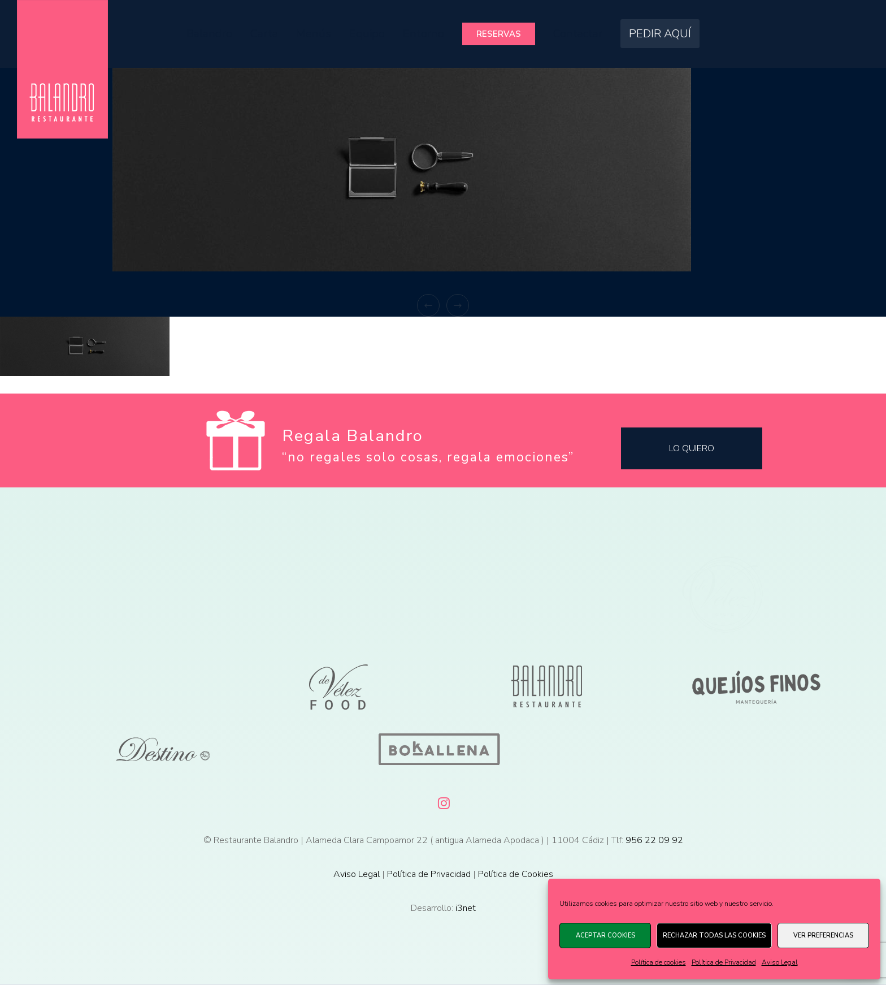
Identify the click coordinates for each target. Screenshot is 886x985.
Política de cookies (658, 962)
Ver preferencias (823, 935)
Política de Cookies (515, 874)
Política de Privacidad (724, 962)
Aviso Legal (780, 962)
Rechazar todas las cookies (714, 935)
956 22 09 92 (654, 840)
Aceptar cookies (605, 935)
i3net (465, 908)
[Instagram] (443, 801)
